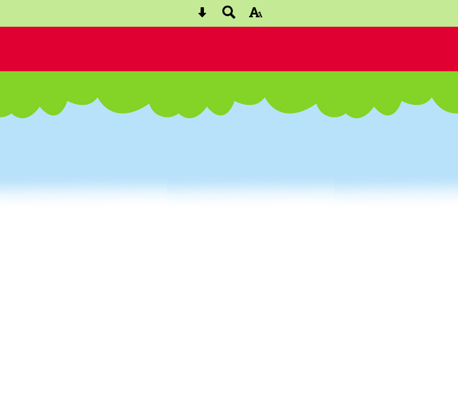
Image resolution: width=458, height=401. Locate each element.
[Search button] (229, 16)
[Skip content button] (202, 16)
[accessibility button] (255, 16)
